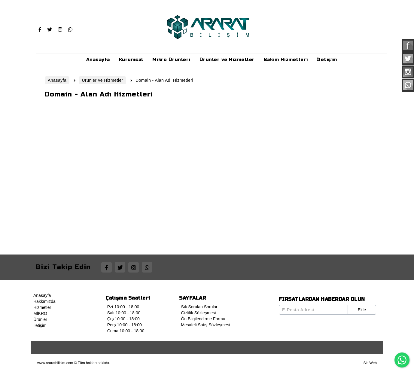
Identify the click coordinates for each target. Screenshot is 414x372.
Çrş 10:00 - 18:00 (122, 319)
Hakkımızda (44, 301)
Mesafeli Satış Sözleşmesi (204, 325)
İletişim (39, 325)
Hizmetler (41, 307)
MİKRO (39, 313)
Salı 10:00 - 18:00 (123, 312)
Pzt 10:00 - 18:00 (122, 306)
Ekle (362, 309)
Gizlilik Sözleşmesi (197, 312)
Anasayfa (41, 295)
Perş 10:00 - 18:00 (123, 325)
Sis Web (370, 363)
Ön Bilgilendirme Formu (202, 319)
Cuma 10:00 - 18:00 (125, 331)
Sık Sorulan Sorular (198, 306)
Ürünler (39, 319)
